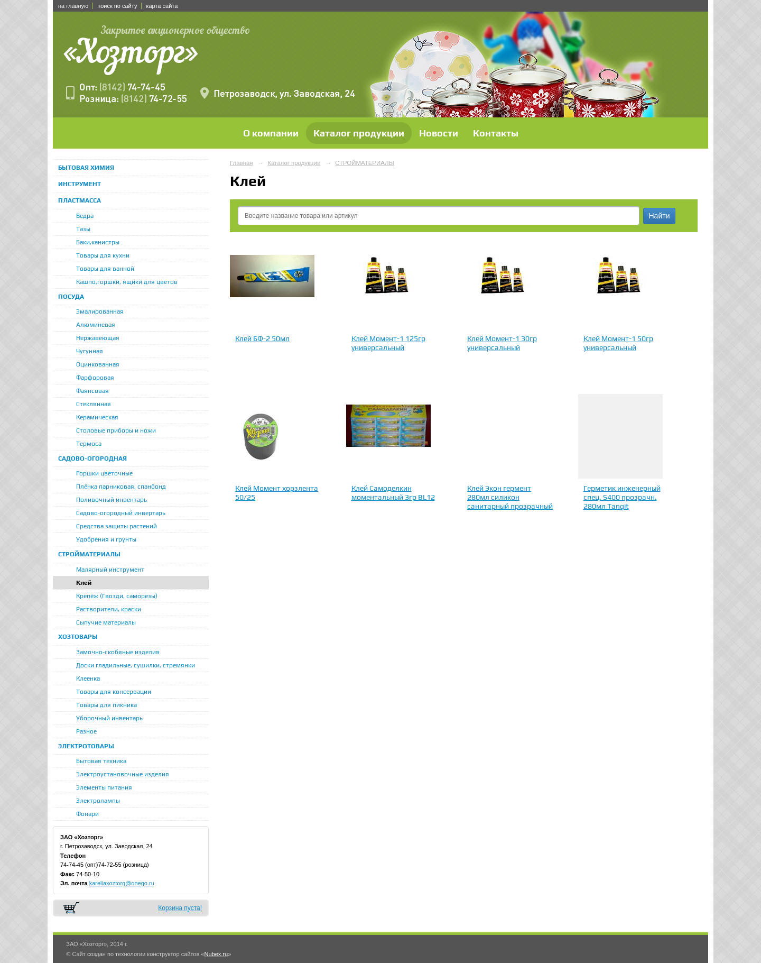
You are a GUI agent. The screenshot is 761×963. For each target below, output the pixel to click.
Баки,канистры (97, 242)
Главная (241, 163)
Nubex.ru (216, 954)
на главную (73, 6)
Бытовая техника (101, 761)
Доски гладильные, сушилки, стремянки (135, 665)
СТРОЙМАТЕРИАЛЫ (89, 554)
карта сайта (162, 6)
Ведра (85, 215)
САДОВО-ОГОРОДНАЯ (92, 458)
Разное (86, 731)
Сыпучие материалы (106, 622)
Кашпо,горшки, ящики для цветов (127, 282)
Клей (83, 582)
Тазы (83, 229)
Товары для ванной (105, 268)
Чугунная (89, 351)
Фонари (87, 814)
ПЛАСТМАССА (79, 200)
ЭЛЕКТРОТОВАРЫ (86, 746)
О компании (271, 133)
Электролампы (98, 800)
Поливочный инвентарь (111, 499)
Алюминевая (95, 324)
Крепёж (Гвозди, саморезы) (116, 596)
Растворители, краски (108, 609)
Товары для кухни (102, 255)
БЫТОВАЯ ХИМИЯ (86, 167)
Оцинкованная (97, 364)
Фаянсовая (92, 391)
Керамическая (97, 417)
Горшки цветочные (104, 473)
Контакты (495, 133)
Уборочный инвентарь (109, 718)
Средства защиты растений (116, 526)
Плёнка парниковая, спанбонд (121, 486)
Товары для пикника (106, 705)
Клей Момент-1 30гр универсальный (502, 343)
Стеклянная (93, 404)
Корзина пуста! (180, 908)
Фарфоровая (95, 377)
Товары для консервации (113, 691)
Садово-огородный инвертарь (120, 513)
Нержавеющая (97, 338)
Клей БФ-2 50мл (262, 338)
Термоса (88, 443)
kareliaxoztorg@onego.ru (121, 883)
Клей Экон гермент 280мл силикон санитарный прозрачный (510, 497)
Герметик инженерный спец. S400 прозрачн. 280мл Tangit (622, 497)
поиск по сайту (117, 6)
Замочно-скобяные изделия (118, 652)
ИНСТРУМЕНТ (79, 184)
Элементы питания (104, 787)
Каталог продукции (358, 133)
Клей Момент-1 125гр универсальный (388, 343)
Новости (438, 133)
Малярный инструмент (110, 569)
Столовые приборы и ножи (116, 430)
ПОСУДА (71, 296)
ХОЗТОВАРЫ (78, 636)
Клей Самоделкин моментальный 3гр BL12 (393, 492)
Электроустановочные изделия (122, 774)
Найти (659, 216)
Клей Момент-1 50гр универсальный (618, 343)
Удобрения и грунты (106, 539)
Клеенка (88, 678)
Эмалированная (100, 311)
